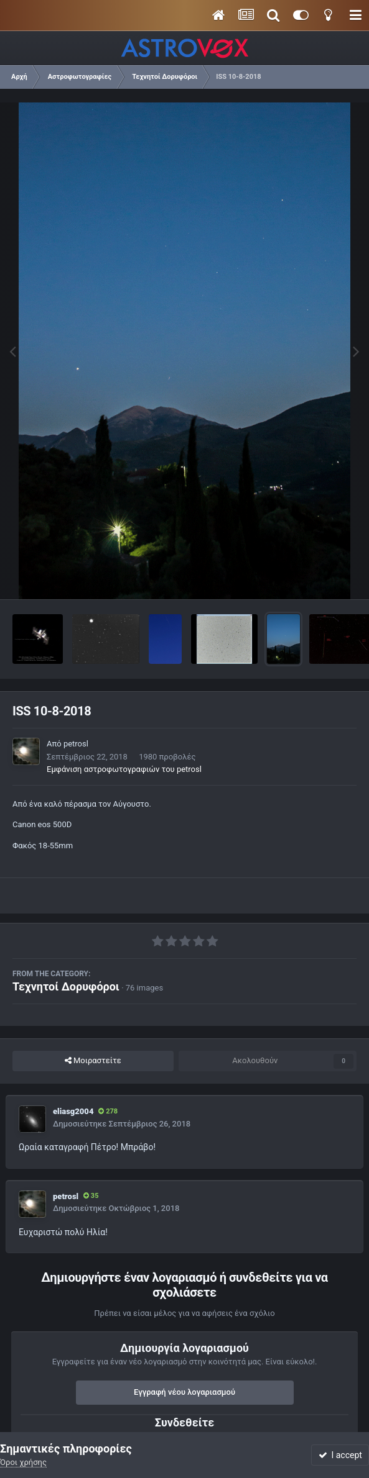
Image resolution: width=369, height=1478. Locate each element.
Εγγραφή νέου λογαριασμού (184, 1392)
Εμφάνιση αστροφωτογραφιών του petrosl (124, 769)
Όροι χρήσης (23, 1462)
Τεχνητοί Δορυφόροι (65, 986)
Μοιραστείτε (93, 1060)
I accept (340, 1455)
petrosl (75, 743)
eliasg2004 (73, 1111)
